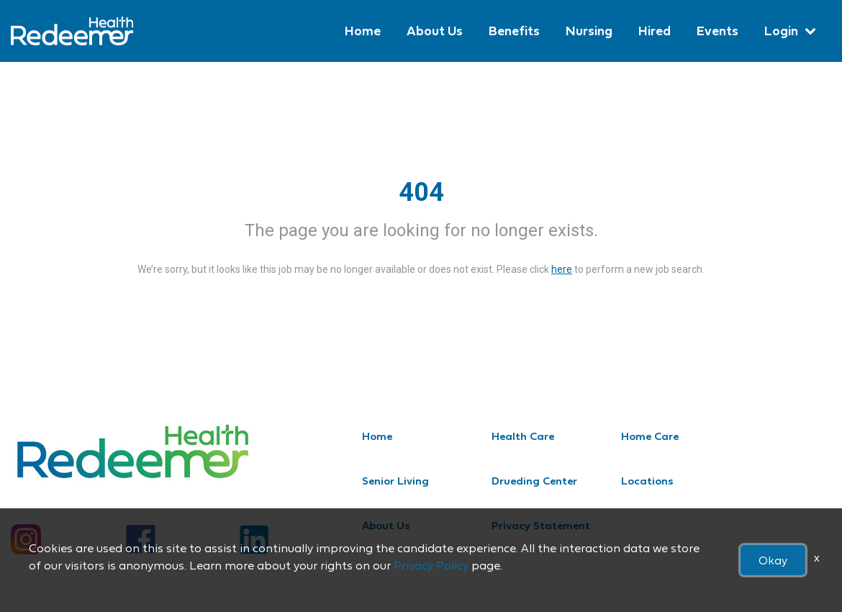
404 (421, 192)
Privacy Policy (431, 565)
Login (781, 30)
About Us (435, 30)
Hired (654, 30)
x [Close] (817, 557)
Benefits (514, 30)
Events (717, 30)
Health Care (523, 436)
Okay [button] (773, 560)
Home (363, 30)
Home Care (650, 436)
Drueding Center (534, 480)
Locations (647, 480)
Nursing (589, 30)
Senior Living (395, 480)
